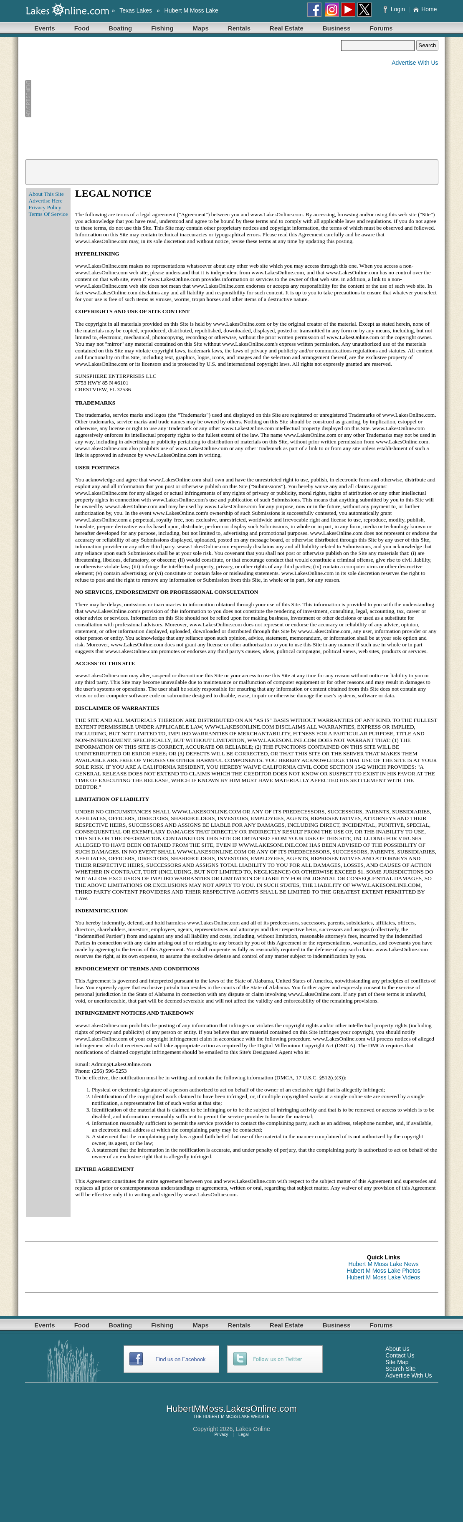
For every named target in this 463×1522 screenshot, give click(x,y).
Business (337, 28)
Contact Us (399, 1355)
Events (45, 28)
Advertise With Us (415, 62)
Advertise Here (46, 201)
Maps (201, 28)
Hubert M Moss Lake (191, 10)
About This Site (46, 194)
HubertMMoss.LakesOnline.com (231, 1408)
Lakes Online (253, 1429)
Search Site (400, 1368)
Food (82, 28)
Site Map (396, 1362)
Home (425, 9)
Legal (243, 1434)
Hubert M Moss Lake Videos (383, 1277)
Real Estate (287, 28)
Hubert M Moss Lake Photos (383, 1270)
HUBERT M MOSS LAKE (226, 1416)
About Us (397, 1348)
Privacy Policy (45, 207)
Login (395, 9)
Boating (120, 28)
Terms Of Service (48, 214)
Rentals (239, 28)
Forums (381, 28)
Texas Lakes (135, 10)
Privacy (221, 1434)
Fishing (162, 28)
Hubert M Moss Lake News (383, 1264)
